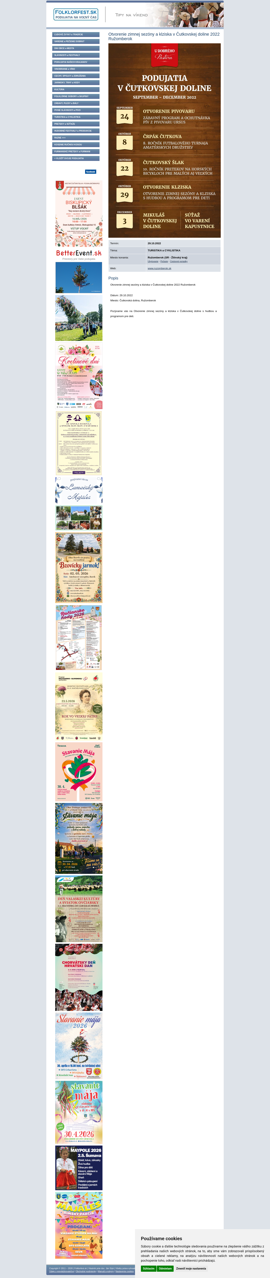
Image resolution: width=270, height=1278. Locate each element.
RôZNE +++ (60, 137)
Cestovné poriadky (178, 261)
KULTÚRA (59, 89)
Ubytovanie (153, 261)
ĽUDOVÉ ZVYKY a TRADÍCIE (68, 34)
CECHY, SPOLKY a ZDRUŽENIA (70, 76)
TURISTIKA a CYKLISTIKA (67, 117)
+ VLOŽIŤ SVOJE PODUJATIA (69, 158)
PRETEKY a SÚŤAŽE (64, 124)
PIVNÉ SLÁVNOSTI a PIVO (67, 110)
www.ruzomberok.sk (159, 268)
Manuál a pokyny (106, 1271)
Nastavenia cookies (124, 1271)
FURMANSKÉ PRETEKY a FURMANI (72, 151)
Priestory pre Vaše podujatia (78, 254)
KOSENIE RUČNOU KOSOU (68, 144)
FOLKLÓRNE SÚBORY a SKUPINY (71, 96)
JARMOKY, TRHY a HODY (67, 82)
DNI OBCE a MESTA (64, 48)
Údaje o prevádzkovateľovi (61, 1271)
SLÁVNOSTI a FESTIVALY (67, 55)
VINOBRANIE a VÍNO (64, 69)
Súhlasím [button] (149, 1268)
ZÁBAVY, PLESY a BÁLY (66, 103)
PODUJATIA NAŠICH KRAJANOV (70, 62)
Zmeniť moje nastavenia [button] (191, 1268)
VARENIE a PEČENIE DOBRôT (69, 41)
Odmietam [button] (165, 1268)
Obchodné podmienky (86, 1271)
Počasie (164, 261)
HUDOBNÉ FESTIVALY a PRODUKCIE (73, 131)
